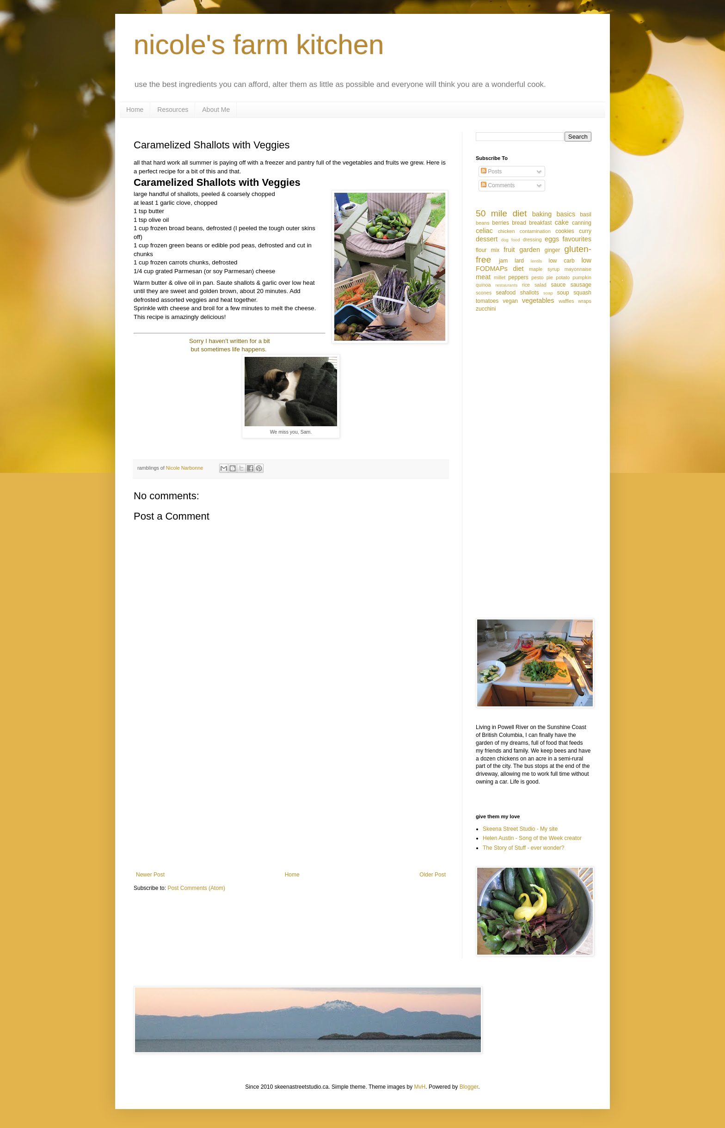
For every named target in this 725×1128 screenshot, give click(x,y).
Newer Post (150, 874)
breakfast (540, 223)
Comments (498, 185)
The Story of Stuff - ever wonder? (524, 848)
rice (526, 285)
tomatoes (487, 301)
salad (541, 285)
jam (503, 260)
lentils (536, 261)
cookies (564, 231)
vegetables (538, 300)
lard (519, 260)
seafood (506, 292)
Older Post (432, 874)
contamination (535, 231)
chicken (506, 231)
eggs (552, 239)
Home (134, 109)
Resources (172, 109)
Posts (491, 171)
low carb (561, 260)
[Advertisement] (291, 795)
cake (562, 222)
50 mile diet (501, 213)
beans (482, 223)
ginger (552, 250)
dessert (487, 239)
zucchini (486, 309)
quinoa (483, 285)
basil (585, 214)
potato (563, 277)
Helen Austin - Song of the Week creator (532, 838)
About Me (216, 109)
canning (581, 223)
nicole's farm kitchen (259, 44)
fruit (509, 249)
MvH (420, 1087)
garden (529, 249)
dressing (532, 239)
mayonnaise (578, 269)
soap (548, 292)
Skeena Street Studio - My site (520, 829)
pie (550, 277)
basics (565, 214)
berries (500, 223)
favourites (577, 239)
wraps (584, 301)
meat (483, 277)
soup (563, 292)
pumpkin (581, 277)
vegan (510, 301)
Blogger (469, 1087)
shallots (529, 292)
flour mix (487, 250)
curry (585, 231)
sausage (581, 285)
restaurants (506, 285)
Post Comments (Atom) (196, 888)
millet (499, 277)
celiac (484, 230)
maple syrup (544, 269)
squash (582, 292)
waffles (566, 301)
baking (542, 214)
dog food (510, 239)
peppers (518, 277)
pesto (537, 277)
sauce (558, 285)
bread (519, 223)
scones (484, 292)
